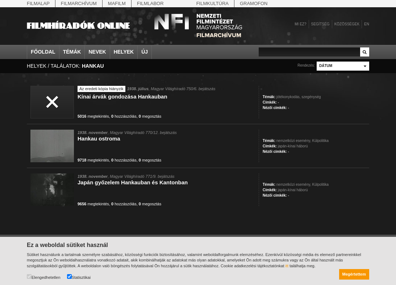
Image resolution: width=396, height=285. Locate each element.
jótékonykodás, (288, 97)
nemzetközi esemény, (293, 141)
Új (144, 52)
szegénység (311, 97)
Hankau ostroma (99, 138)
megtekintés (93, 116)
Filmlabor (150, 3)
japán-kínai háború (293, 146)
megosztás (150, 116)
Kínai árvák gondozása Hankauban (122, 96)
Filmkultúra (212, 3)
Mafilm (117, 3)
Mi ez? (300, 24)
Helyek (124, 52)
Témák (72, 52)
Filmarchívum (79, 3)
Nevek (97, 52)
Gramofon (254, 3)
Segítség (320, 24)
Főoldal (43, 52)
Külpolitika (320, 141)
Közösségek (346, 24)
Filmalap (38, 3)
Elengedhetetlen (44, 277)
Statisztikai (79, 277)
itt (287, 266)
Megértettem (354, 274)
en (366, 24)
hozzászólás (124, 116)
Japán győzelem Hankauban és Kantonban (133, 182)
